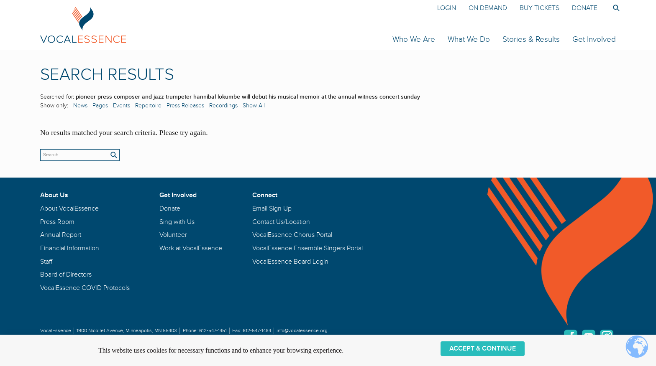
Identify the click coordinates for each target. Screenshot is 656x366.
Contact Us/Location (281, 222)
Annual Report (60, 235)
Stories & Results (531, 39)
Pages (100, 105)
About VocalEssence (69, 208)
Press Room (57, 222)
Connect (264, 195)
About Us (54, 195)
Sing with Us (177, 222)
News (80, 105)
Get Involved (594, 39)
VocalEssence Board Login (290, 261)
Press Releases (185, 105)
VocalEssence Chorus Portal (292, 235)
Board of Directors (66, 274)
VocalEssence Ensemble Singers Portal (307, 248)
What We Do (469, 39)
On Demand (488, 8)
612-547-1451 (213, 331)
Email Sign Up (272, 208)
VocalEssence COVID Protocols (85, 288)
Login (446, 8)
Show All (254, 105)
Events (121, 105)
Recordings (223, 105)
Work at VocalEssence (190, 248)
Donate (584, 8)
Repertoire (148, 105)
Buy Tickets (539, 8)
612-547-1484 (257, 331)
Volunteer (173, 235)
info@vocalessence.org (302, 331)
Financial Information (69, 248)
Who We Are (413, 39)
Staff (46, 261)
